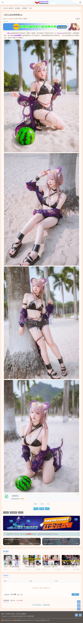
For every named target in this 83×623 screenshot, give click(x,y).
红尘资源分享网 (15, 616)
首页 (12, 8)
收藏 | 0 (36, 504)
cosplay (60, 33)
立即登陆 (22, 498)
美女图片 (24, 8)
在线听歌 (23, 614)
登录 (35, 587)
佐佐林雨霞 (17, 35)
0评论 (25, 18)
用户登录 (8, 614)
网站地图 (29, 616)
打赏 (48, 504)
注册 (40, 587)
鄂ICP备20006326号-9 (7, 620)
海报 (41, 508)
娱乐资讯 (17, 8)
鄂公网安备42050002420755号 (22, 620)
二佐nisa (8, 33)
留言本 (13, 614)
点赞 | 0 (42, 504)
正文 (30, 8)
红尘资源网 (28, 534)
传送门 (3, 614)
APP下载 (18, 614)
